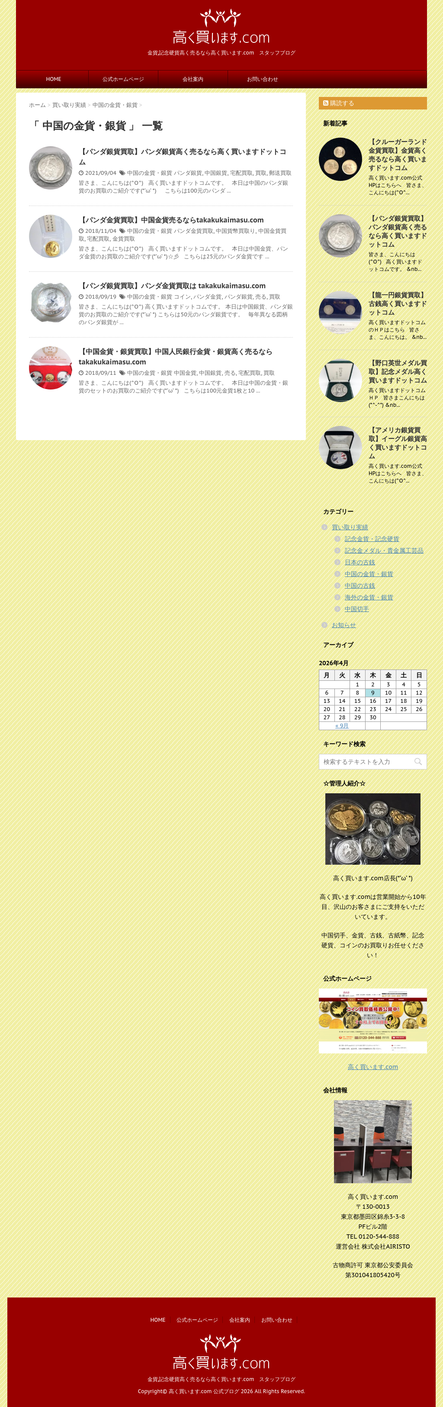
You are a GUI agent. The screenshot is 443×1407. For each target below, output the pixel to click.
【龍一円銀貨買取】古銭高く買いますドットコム (398, 303)
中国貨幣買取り (235, 231)
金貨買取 (123, 238)
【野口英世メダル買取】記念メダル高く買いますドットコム (398, 371)
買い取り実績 (350, 527)
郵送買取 (280, 173)
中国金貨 (185, 373)
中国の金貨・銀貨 (149, 173)
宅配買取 (241, 173)
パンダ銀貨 (188, 173)
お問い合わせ (262, 79)
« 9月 (342, 725)
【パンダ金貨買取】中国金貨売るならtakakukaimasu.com (171, 220)
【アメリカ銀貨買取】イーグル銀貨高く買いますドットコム (398, 443)
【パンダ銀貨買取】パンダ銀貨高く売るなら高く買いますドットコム (398, 231)
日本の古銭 (360, 562)
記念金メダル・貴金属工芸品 (384, 550)
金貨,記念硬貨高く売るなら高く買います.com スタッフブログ (222, 1379)
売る (260, 296)
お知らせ (344, 625)
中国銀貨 (216, 173)
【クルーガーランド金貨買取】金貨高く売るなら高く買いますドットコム (398, 155)
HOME (53, 79)
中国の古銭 (360, 585)
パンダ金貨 (207, 296)
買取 (260, 173)
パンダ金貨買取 (193, 231)
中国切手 (357, 609)
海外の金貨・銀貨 (369, 597)
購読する (338, 103)
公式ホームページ (123, 79)
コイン (182, 296)
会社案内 (193, 79)
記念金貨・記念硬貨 (372, 539)
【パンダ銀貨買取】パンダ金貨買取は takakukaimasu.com (172, 285)
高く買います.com (373, 1067)
